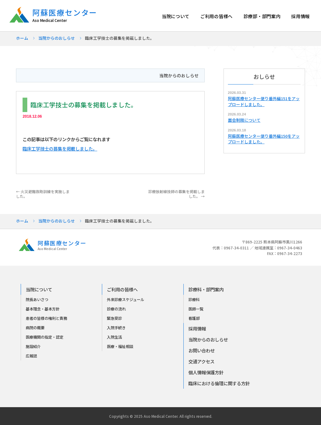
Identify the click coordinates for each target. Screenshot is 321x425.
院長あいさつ (37, 299)
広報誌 (31, 356)
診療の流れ (116, 309)
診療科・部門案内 (206, 289)
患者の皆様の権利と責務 (46, 318)
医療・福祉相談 (120, 346)
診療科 (194, 299)
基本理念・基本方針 (43, 309)
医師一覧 (195, 309)
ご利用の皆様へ (216, 16)
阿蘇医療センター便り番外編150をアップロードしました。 (264, 139)
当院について (175, 16)
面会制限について (244, 120)
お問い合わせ (201, 350)
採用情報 (300, 16)
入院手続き (116, 327)
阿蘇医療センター (67, 15)
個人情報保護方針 (206, 372)
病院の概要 (35, 327)
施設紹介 (33, 346)
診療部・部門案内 (262, 16)
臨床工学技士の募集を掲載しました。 (60, 148)
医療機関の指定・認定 (44, 337)
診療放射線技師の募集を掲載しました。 (176, 193)
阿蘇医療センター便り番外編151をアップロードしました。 (264, 101)
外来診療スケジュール (125, 299)
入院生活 (114, 337)
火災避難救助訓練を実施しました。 (43, 193)
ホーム (22, 38)
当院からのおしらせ (56, 38)
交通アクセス (201, 361)
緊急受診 (114, 318)
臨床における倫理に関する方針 (219, 383)
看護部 (194, 318)
